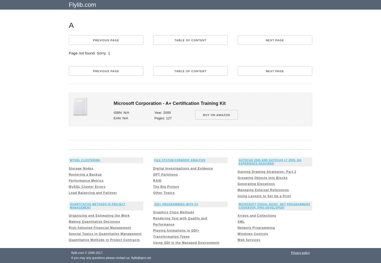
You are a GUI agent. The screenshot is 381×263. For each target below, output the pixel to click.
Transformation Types (171, 236)
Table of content (190, 40)
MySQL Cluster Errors (87, 187)
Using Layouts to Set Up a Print (264, 196)
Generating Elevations (256, 184)
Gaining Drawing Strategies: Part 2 (267, 172)
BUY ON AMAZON (216, 115)
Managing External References (263, 190)
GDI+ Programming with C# (176, 204)
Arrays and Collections (257, 215)
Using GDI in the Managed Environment (186, 243)
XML (241, 221)
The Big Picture (166, 187)
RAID (157, 180)
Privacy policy (300, 253)
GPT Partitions (165, 174)
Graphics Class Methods (173, 212)
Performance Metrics (86, 180)
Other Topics (164, 193)
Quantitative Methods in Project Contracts (104, 240)
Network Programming (256, 228)
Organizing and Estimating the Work (99, 215)
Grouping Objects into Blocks (263, 178)
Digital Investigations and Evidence (183, 168)
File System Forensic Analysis (179, 160)
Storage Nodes (81, 168)
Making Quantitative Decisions (94, 221)
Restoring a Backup (85, 174)
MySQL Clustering (85, 160)
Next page (275, 40)
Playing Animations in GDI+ (176, 230)
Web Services (249, 240)
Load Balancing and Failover (93, 193)
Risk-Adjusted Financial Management (100, 228)
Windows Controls (253, 234)
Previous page (106, 40)
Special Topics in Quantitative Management (105, 234)
